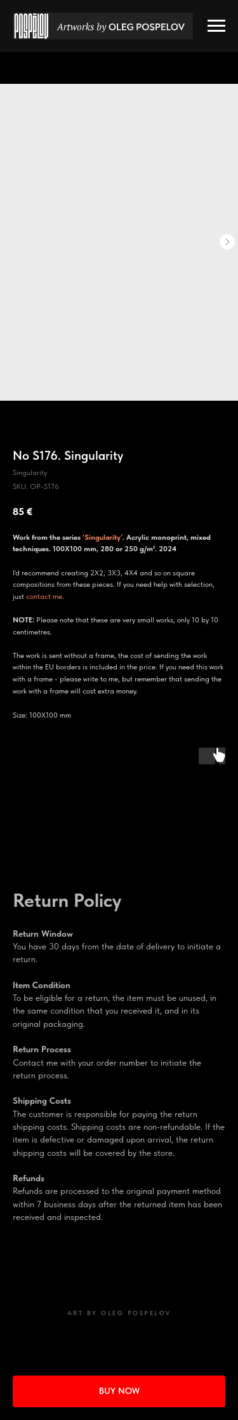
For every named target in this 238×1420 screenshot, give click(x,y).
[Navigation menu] (216, 26)
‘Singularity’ (102, 537)
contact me (44, 596)
